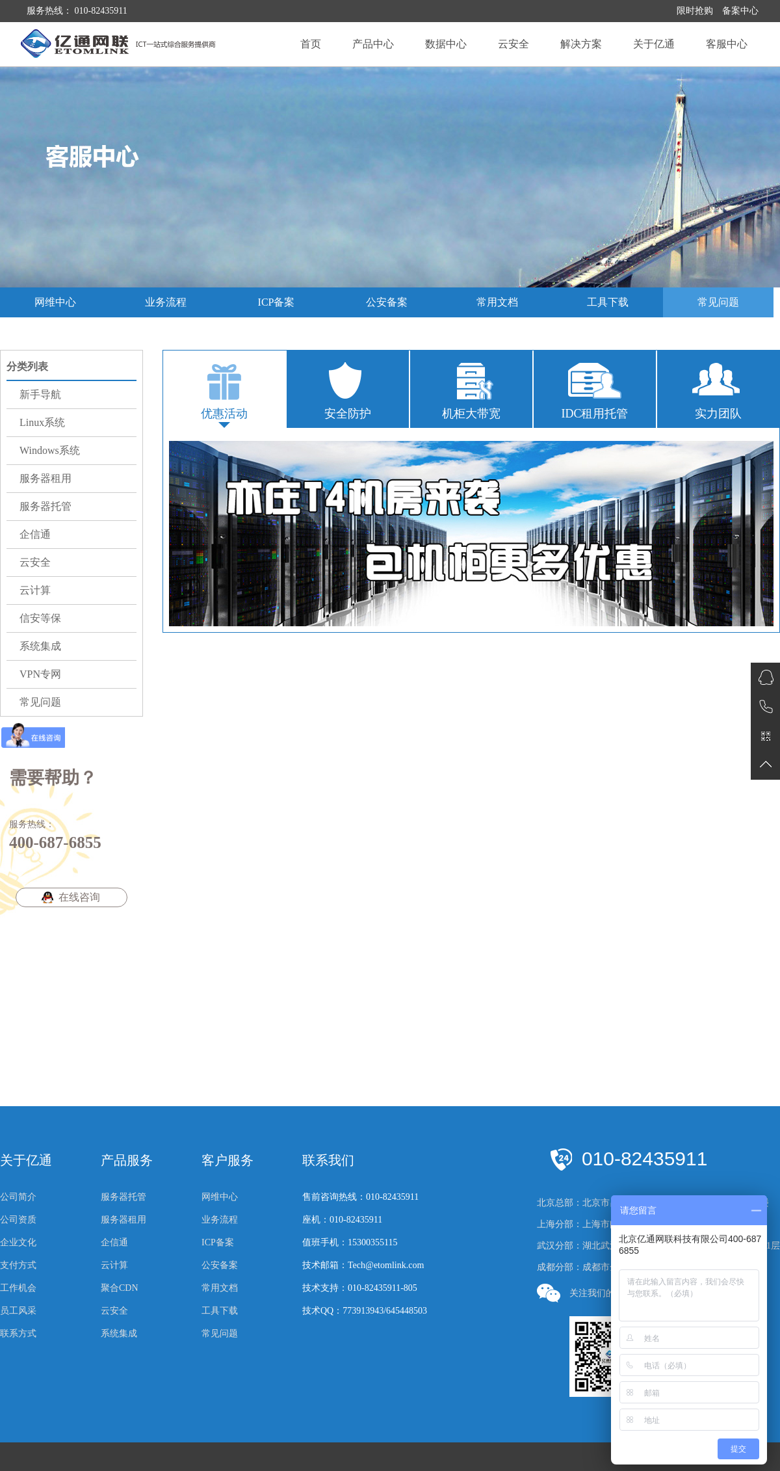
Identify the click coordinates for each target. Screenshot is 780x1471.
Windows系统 (50, 450)
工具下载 (608, 302)
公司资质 (18, 1220)
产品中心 (373, 43)
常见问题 (718, 302)
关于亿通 (654, 43)
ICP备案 (276, 302)
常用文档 (497, 302)
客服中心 (727, 43)
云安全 (513, 43)
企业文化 (18, 1242)
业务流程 (166, 302)
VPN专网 (40, 674)
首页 (310, 43)
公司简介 (18, 1197)
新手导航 (40, 394)
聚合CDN (119, 1288)
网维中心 (55, 302)
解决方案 (581, 43)
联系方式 (18, 1333)
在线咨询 (79, 897)
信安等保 (40, 618)
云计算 (35, 590)
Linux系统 (42, 422)
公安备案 (387, 302)
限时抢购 (695, 11)
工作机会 (18, 1288)
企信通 (35, 534)
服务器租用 (46, 478)
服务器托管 (46, 506)
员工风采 (18, 1311)
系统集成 (40, 646)
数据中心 (446, 43)
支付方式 (18, 1265)
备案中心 (740, 11)
